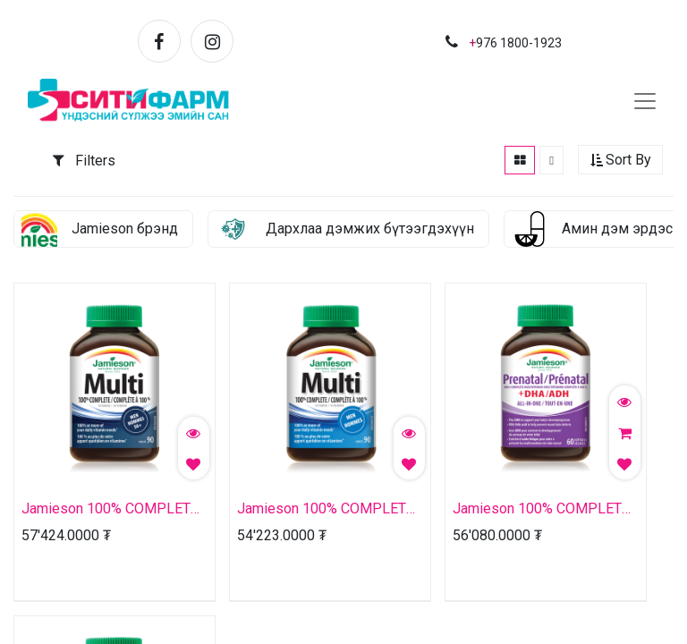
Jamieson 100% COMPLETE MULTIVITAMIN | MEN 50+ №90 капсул (110, 510)
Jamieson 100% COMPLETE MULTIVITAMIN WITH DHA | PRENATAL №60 (541, 510)
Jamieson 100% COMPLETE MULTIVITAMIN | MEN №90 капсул (325, 510)
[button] (620, 161)
